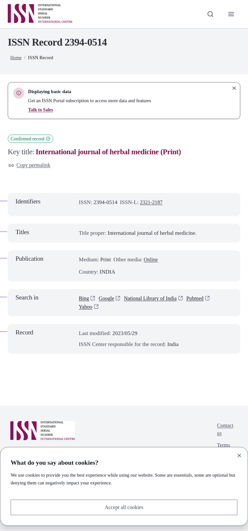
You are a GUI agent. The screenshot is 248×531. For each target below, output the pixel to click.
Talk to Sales (41, 109)
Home (16, 57)
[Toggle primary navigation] (231, 14)
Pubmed (200, 299)
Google (107, 299)
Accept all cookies (124, 507)
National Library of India (153, 299)
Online (151, 260)
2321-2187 (152, 203)
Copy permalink (30, 165)
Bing (84, 299)
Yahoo (86, 307)
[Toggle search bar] (209, 14)
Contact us (224, 430)
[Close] (239, 455)
